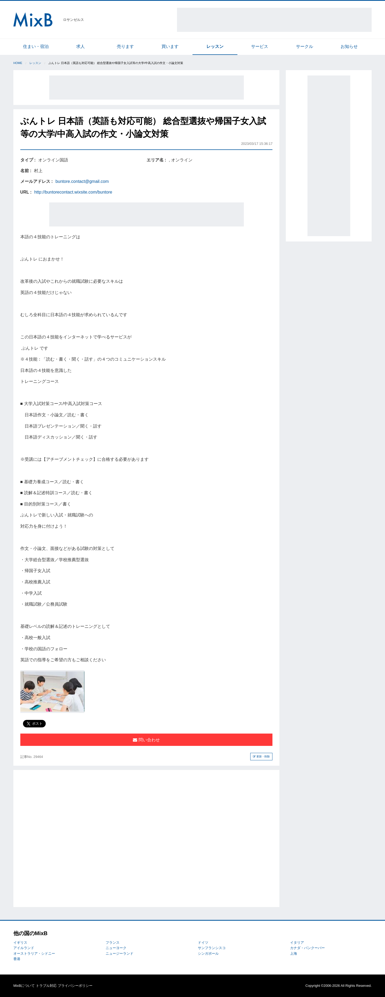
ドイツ (203, 943)
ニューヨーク (116, 948)
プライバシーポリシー (75, 986)
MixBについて (24, 986)
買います (170, 46)
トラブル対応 (46, 986)
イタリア (297, 943)
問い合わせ (146, 740)
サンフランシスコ (212, 948)
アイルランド (23, 948)
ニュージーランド (119, 953)
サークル (304, 46)
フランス (113, 943)
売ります (125, 46)
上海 (293, 953)
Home (17, 63)
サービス (259, 46)
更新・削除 (261, 756)
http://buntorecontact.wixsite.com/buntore (73, 192)
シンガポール (208, 953)
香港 (16, 959)
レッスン (215, 46)
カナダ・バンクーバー (307, 948)
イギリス (20, 943)
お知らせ (349, 46)
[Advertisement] (274, 20)
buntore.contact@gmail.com (82, 181)
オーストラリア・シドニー (34, 953)
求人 (80, 46)
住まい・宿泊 (36, 46)
